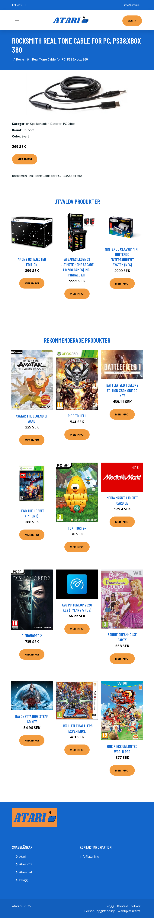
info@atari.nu (132, 5)
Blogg (23, 880)
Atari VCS (25, 864)
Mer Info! (25, 159)
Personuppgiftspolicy (99, 911)
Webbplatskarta (129, 911)
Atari (22, 856)
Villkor (135, 906)
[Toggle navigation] (17, 20)
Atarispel (25, 872)
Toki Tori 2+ (77, 528)
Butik (132, 21)
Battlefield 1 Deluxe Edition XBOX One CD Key (122, 390)
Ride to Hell (77, 415)
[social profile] (26, 5)
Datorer (56, 124)
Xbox (71, 124)
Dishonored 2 (32, 635)
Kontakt (122, 906)
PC (65, 124)
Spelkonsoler (39, 124)
